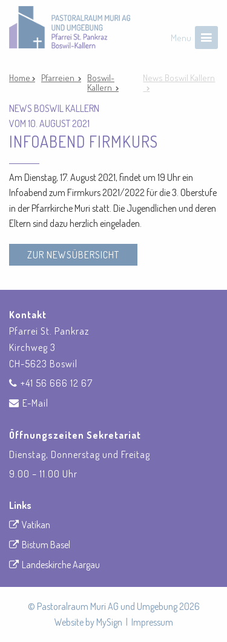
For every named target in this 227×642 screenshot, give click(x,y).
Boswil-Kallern (101, 82)
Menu (181, 38)
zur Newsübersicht (73, 255)
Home (20, 78)
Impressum (152, 622)
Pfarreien (59, 78)
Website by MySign (88, 622)
